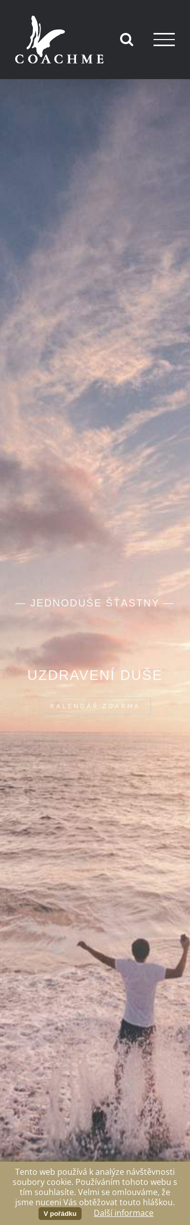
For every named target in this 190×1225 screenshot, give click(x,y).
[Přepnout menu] (164, 39)
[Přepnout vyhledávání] (126, 39)
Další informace (124, 1212)
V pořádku (60, 1213)
